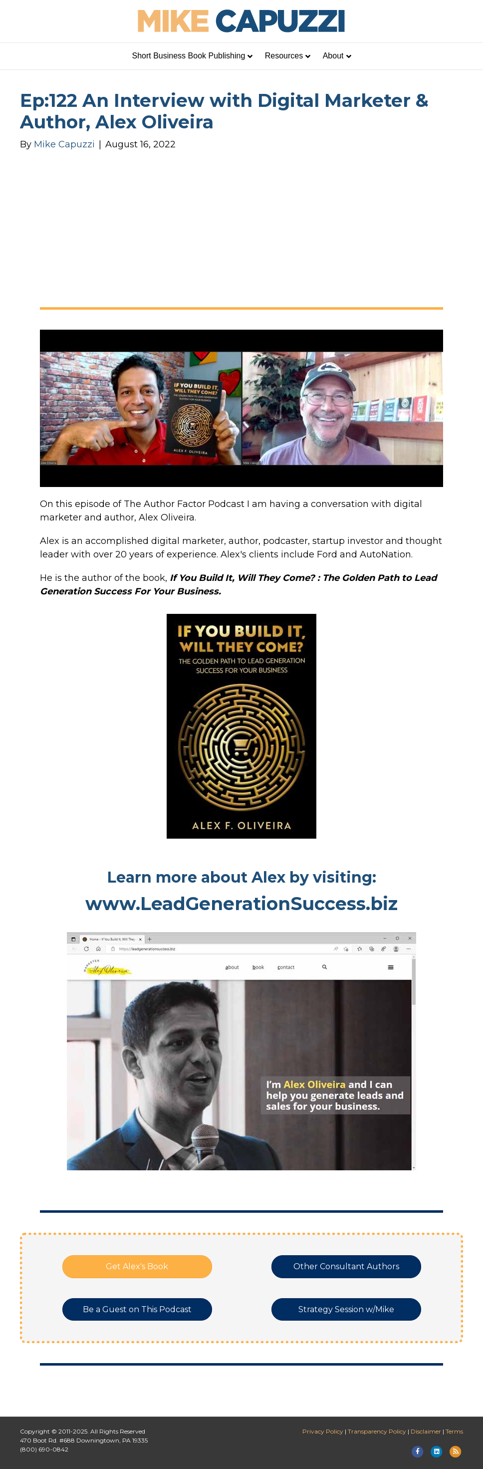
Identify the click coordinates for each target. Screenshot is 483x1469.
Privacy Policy (322, 1431)
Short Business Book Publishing (188, 55)
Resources (284, 55)
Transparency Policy (377, 1431)
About (333, 55)
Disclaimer (426, 1431)
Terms (454, 1431)
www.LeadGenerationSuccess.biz (241, 904)
